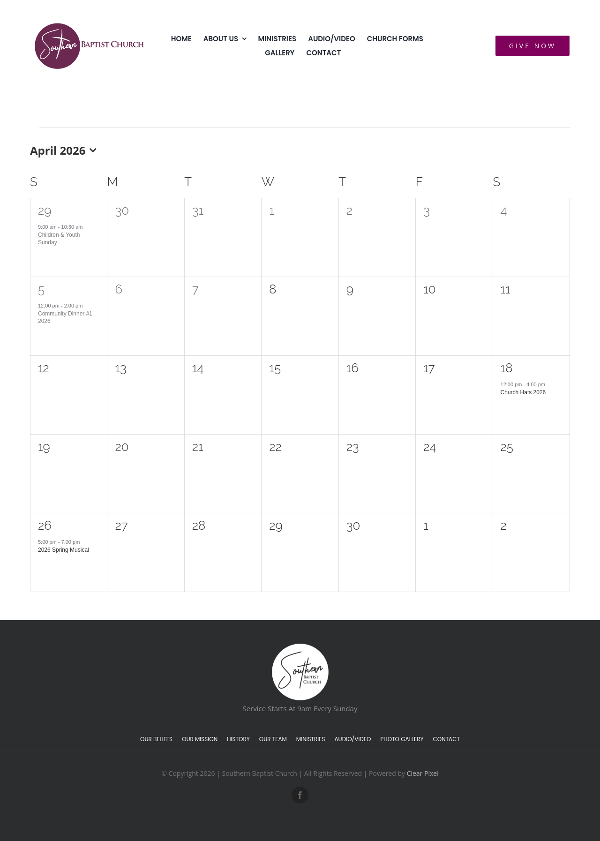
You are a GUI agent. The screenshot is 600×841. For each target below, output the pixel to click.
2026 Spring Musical (63, 550)
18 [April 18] (507, 368)
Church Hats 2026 (523, 392)
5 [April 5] (41, 289)
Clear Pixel (423, 773)
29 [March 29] (44, 210)
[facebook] (300, 795)
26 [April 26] (45, 525)
